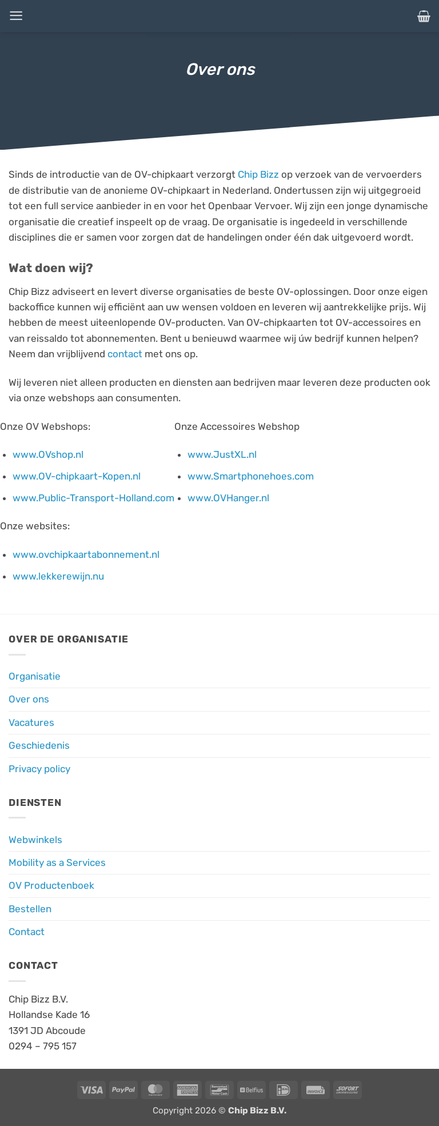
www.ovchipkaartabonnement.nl (86, 554)
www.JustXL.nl (222, 454)
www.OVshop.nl (48, 454)
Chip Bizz (258, 174)
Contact (27, 931)
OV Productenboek (51, 885)
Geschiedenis (39, 745)
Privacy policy (39, 768)
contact (124, 354)
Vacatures (31, 722)
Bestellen (30, 909)
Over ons (29, 699)
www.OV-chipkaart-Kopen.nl (77, 476)
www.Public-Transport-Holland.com (93, 498)
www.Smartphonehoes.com (250, 476)
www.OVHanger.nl (228, 498)
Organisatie (35, 676)
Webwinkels (35, 839)
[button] (16, 15)
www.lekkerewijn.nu (58, 576)
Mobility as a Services (57, 862)
